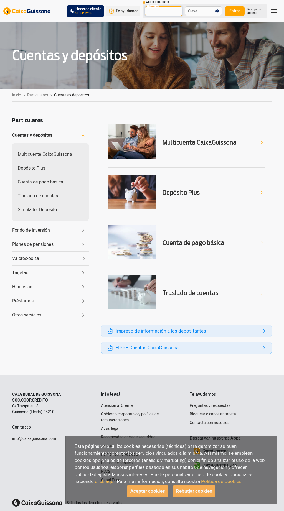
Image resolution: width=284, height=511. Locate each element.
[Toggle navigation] (274, 11)
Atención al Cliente (117, 405)
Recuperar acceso (254, 11)
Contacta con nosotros (209, 423)
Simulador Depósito (37, 209)
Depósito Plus (31, 168)
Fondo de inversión (49, 230)
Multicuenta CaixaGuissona (45, 154)
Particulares (37, 95)
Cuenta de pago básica (40, 182)
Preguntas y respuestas (210, 405)
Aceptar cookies (147, 491)
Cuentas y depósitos (48, 135)
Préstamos (49, 301)
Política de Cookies (221, 481)
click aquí (105, 481)
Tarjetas (49, 272)
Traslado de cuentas (38, 196)
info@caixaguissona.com (34, 438)
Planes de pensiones (49, 244)
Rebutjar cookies (194, 491)
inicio (16, 95)
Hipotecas (49, 286)
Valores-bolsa (48, 258)
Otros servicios (49, 315)
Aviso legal (110, 428)
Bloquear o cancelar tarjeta (213, 414)
